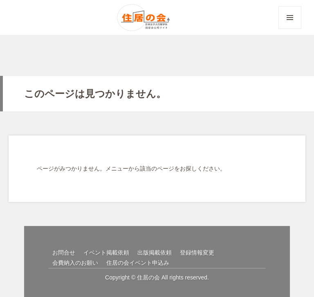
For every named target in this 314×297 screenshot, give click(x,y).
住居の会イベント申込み (137, 262)
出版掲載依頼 (154, 252)
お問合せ (63, 252)
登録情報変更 (197, 252)
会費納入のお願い (75, 262)
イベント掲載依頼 (106, 252)
